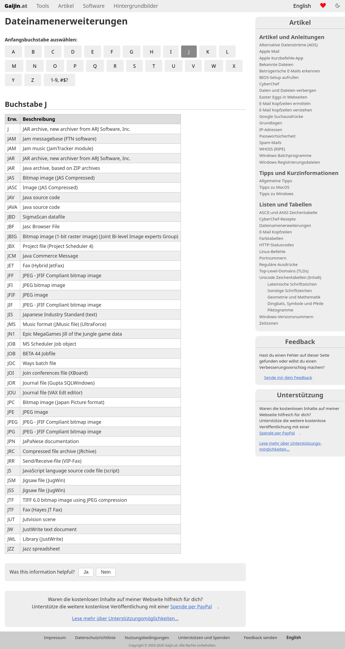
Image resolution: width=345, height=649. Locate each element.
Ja (86, 572)
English (302, 5)
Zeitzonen (268, 323)
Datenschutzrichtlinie (95, 637)
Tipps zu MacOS (274, 187)
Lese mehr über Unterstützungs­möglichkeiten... (125, 618)
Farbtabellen (271, 238)
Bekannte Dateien (276, 64)
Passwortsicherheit (277, 136)
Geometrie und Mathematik (293, 297)
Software (94, 5)
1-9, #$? (59, 80)
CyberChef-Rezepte (277, 219)
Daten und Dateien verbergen (287, 90)
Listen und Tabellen (285, 204)
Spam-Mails (270, 142)
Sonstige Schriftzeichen (289, 290)
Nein (106, 572)
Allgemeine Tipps (275, 180)
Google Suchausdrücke (281, 116)
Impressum (55, 637)
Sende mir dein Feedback (288, 377)
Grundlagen (270, 122)
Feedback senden (260, 637)
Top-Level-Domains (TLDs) (284, 270)
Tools (42, 5)
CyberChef (269, 83)
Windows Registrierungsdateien (289, 162)
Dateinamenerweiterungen (285, 225)
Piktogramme (280, 310)
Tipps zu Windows (276, 193)
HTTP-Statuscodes (276, 244)
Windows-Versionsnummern (286, 316)
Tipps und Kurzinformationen (299, 173)
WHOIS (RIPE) (272, 149)
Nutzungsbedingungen (147, 637)
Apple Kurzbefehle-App (281, 58)
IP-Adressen (270, 129)
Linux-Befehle (272, 251)
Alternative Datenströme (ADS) (288, 44)
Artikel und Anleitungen (292, 37)
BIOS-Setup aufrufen (279, 77)
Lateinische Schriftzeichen (292, 284)
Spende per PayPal (191, 606)
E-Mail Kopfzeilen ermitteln (285, 103)
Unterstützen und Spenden (204, 637)
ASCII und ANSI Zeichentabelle (288, 212)
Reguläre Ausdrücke (278, 264)
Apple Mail (269, 51)
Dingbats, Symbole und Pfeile (295, 303)
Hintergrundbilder (136, 5)
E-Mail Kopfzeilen (275, 231)
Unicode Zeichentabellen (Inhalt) (290, 277)
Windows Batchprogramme (285, 155)
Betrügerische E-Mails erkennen (289, 70)
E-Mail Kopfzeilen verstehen (285, 110)
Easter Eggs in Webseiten (283, 97)
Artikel (66, 5)
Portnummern (273, 258)
